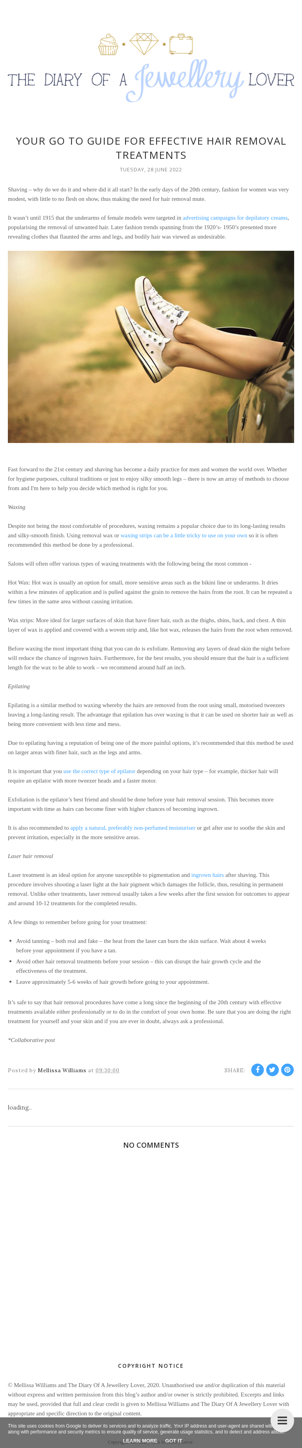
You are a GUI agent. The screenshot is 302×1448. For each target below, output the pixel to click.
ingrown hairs (208, 875)
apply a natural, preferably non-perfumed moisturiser (132, 828)
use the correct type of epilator (99, 771)
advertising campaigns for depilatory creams (235, 218)
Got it (173, 1441)
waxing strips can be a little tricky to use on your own (184, 535)
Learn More (140, 1441)
